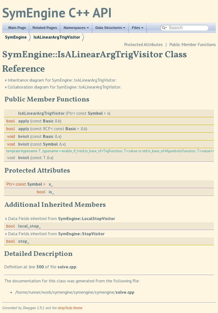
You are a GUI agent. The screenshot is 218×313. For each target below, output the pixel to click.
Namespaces (76, 28)
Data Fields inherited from (59, 218)
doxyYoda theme (70, 307)
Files (137, 28)
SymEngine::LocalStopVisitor (86, 218)
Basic (48, 121)
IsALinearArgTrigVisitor (57, 37)
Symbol (95, 113)
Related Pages (44, 28)
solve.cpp (67, 266)
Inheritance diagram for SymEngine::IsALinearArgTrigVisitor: (60, 80)
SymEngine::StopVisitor (81, 233)
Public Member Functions (192, 44)
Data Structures (111, 28)
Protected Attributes (143, 44)
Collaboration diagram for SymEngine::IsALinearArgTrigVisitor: (62, 87)
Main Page (17, 28)
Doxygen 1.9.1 (33, 307)
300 (40, 266)
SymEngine (16, 37)
